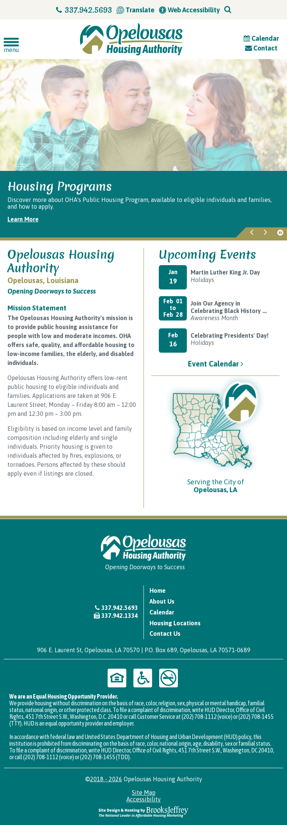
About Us (162, 601)
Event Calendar (215, 363)
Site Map (143, 792)
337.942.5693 (84, 9)
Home (157, 590)
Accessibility (143, 799)
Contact (261, 48)
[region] (143, 204)
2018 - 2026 (106, 779)
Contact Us (164, 633)
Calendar (261, 38)
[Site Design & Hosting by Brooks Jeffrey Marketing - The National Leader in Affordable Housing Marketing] (143, 811)
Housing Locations (175, 623)
